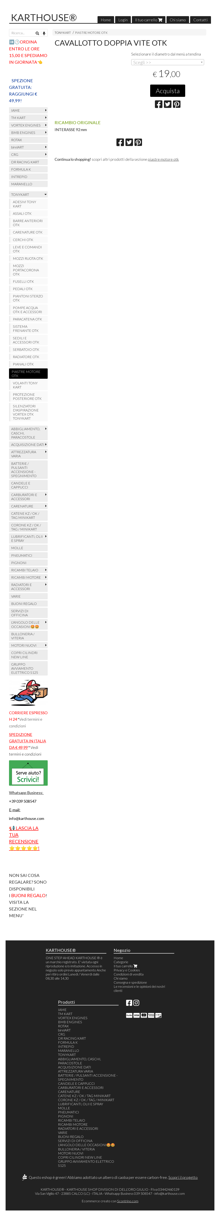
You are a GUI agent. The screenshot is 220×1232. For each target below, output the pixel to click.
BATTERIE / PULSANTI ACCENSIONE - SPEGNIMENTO (24, 469)
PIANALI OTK (23, 364)
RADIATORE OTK (26, 357)
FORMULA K (21, 169)
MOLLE (17, 548)
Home (106, 19)
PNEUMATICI (21, 555)
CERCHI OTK (23, 240)
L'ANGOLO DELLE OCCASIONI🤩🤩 (25, 624)
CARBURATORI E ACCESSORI (24, 497)
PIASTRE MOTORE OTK (91, 32)
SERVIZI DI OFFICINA (19, 613)
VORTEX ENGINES (26, 125)
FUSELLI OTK (23, 281)
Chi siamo (178, 19)
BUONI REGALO (24, 603)
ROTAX (16, 140)
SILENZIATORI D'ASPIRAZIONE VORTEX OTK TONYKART (26, 412)
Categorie (121, 962)
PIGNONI (18, 563)
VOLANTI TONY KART (25, 385)
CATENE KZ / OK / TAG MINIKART (25, 515)
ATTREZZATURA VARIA (23, 454)
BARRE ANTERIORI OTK (28, 223)
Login (123, 19)
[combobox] (167, 62)
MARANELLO (21, 184)
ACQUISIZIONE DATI (27, 444)
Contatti (200, 19)
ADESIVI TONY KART (24, 204)
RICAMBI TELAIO (24, 570)
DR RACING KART (25, 162)
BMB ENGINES (23, 132)
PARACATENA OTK (27, 319)
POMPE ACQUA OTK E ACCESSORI (27, 310)
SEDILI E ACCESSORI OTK (26, 340)
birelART (17, 147)
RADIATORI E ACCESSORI (21, 587)
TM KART (18, 118)
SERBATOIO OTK (26, 349)
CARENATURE (22, 506)
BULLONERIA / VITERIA (23, 636)
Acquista (168, 90)
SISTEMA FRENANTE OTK (26, 328)
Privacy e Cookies (127, 970)
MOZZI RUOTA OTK (28, 258)
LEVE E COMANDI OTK (27, 249)
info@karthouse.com (169, 1193)
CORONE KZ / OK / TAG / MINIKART (26, 527)
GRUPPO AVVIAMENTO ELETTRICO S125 (24, 668)
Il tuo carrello (148, 19)
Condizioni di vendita (129, 974)
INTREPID (19, 177)
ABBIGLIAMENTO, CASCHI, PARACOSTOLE (25, 433)
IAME (15, 110)
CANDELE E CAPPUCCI (20, 485)
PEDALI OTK (23, 289)
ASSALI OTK (22, 213)
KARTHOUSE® (44, 17)
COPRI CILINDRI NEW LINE (24, 655)
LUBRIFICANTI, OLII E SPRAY (27, 538)
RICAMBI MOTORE (26, 577)
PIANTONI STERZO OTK (28, 298)
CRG (14, 154)
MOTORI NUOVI (24, 645)
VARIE (16, 596)
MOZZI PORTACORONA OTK (26, 270)
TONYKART (63, 32)
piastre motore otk (163, 159)
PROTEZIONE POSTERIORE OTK (27, 396)
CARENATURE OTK (28, 232)
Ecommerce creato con (110, 1201)
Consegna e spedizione (130, 982)
